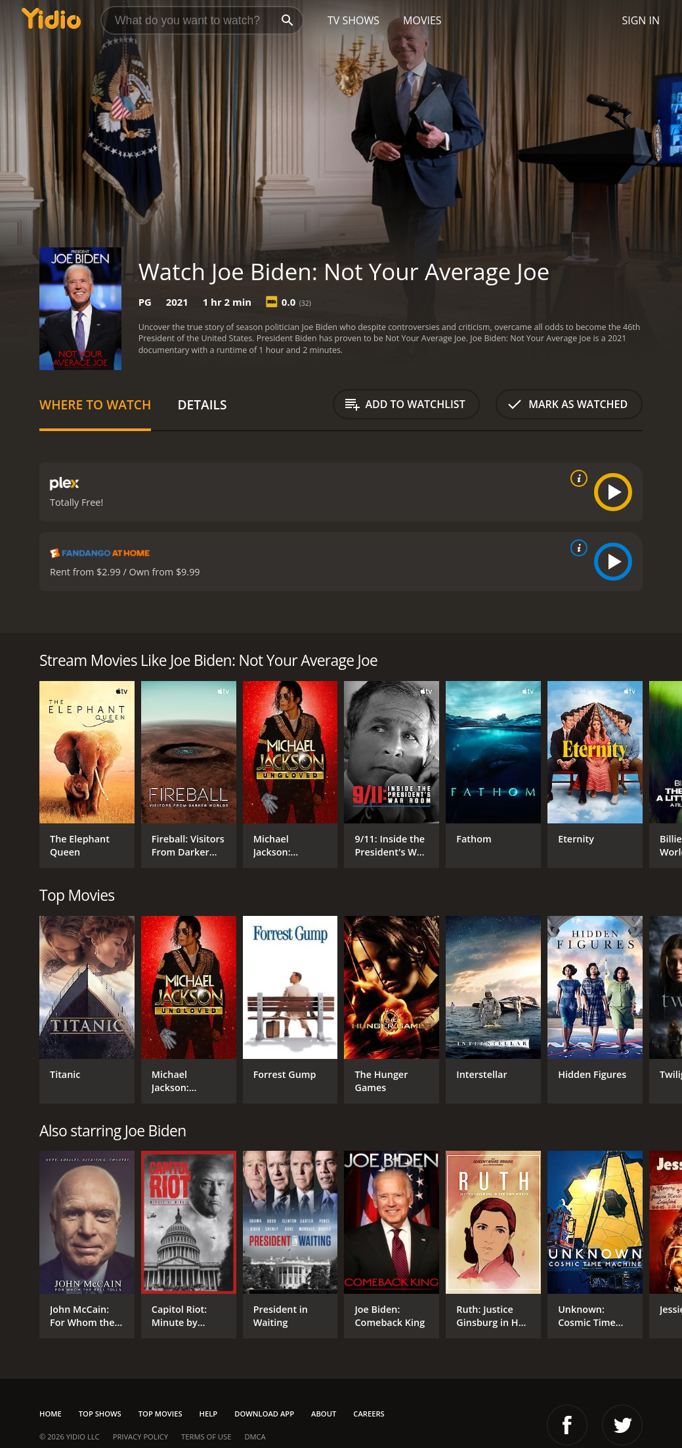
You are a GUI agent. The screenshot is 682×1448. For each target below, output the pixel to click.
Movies (422, 20)
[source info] (576, 478)
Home (50, 1413)
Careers (368, 1413)
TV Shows (353, 20)
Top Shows (100, 1413)
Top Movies (160, 1413)
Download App (264, 1413)
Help (209, 1413)
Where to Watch (95, 404)
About (323, 1413)
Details (201, 404)
